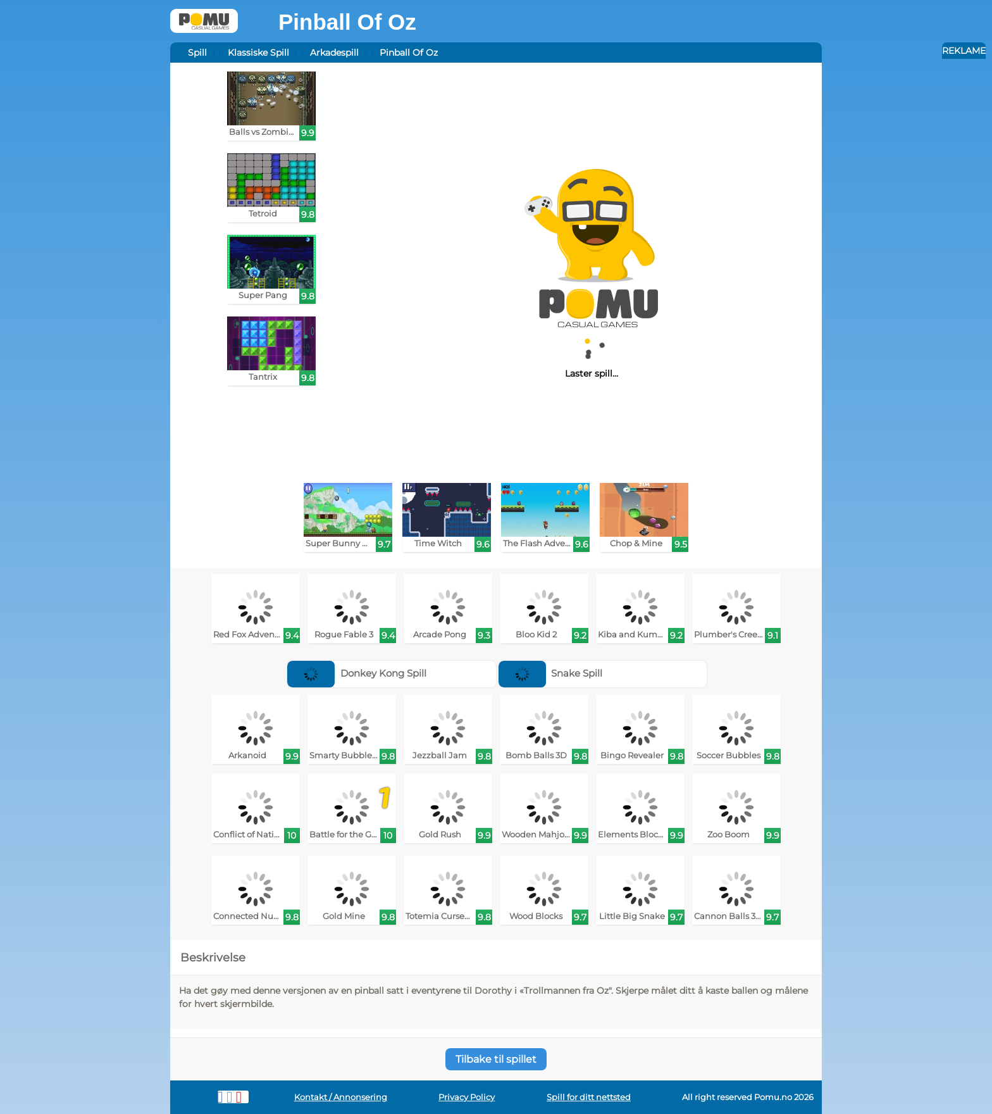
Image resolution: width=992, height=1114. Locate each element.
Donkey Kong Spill (356, 673)
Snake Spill (551, 673)
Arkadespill (334, 52)
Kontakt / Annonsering (340, 1097)
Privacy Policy (466, 1097)
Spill (197, 52)
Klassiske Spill (258, 52)
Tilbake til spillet (496, 1059)
